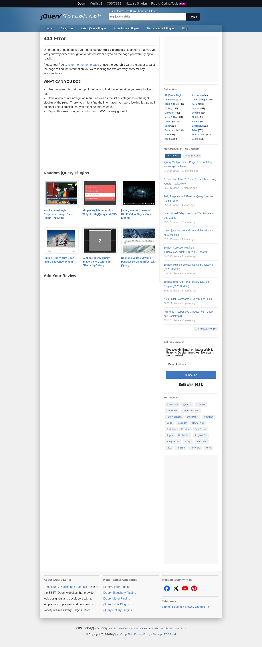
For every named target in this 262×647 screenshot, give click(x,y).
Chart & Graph (199, 99)
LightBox (169, 113)
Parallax (185, 429)
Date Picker (192, 417)
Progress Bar (200, 435)
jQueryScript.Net (122, 634)
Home (48, 28)
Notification (183, 435)
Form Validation (174, 417)
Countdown (172, 410)
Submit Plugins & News (177, 606)
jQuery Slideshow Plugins (119, 592)
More (87, 610)
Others (168, 121)
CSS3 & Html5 (172, 104)
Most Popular (172, 155)
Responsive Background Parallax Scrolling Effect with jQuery (138, 262)
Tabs (168, 447)
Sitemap (157, 634)
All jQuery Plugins (174, 95)
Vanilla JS (96, 3)
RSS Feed (170, 634)
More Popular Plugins (206, 329)
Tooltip (168, 139)
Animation (170, 99)
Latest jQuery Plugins (93, 28)
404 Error (55, 38)
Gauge (187, 441)
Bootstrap (171, 429)
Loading (196, 113)
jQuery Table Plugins (116, 604)
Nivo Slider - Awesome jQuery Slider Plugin (188, 298)
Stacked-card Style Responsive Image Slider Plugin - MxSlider (59, 214)
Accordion (197, 95)
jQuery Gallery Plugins (117, 610)
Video (208, 447)
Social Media (171, 130)
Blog (185, 28)
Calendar (182, 423)
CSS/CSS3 (114, 3)
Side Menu (201, 441)
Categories (67, 28)
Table (194, 130)
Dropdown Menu (191, 410)
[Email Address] (191, 364)
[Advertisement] (100, 140)
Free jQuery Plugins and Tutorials (72, 14)
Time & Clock (199, 134)
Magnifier (208, 417)
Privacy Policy (142, 634)
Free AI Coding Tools (168, 3)
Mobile (195, 117)
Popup (169, 435)
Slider (168, 126)
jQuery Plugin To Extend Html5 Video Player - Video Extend (137, 214)
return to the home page (83, 64)
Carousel (201, 404)
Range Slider (172, 441)
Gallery (168, 108)
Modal (169, 423)
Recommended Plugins (160, 28)
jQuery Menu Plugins (116, 598)
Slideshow (197, 126)
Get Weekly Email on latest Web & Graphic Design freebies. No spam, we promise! (190, 352)
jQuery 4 (187, 404)
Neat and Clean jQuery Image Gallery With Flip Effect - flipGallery (96, 262)
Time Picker (200, 429)
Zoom (195, 139)
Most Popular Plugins (126, 28)
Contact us (202, 606)
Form (194, 104)
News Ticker (198, 423)
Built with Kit (191, 384)
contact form (90, 111)
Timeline (180, 447)
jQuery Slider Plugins (116, 586)
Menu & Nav (171, 117)
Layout (195, 108)
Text (167, 134)
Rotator (196, 121)
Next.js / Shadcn (136, 3)
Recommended (192, 155)
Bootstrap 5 (172, 404)
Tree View (195, 447)
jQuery (81, 3)
